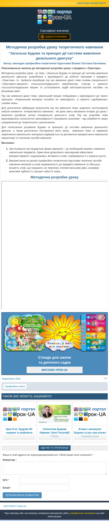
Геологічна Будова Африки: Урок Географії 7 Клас (54, 433)
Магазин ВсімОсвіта (91, 3)
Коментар (10, 459)
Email (7, 487)
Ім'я (6, 480)
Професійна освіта (15, 386)
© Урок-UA (15, 506)
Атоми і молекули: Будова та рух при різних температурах (90, 433)
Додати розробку (56, 36)
